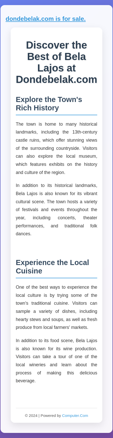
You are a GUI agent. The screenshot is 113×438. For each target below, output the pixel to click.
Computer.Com (75, 415)
